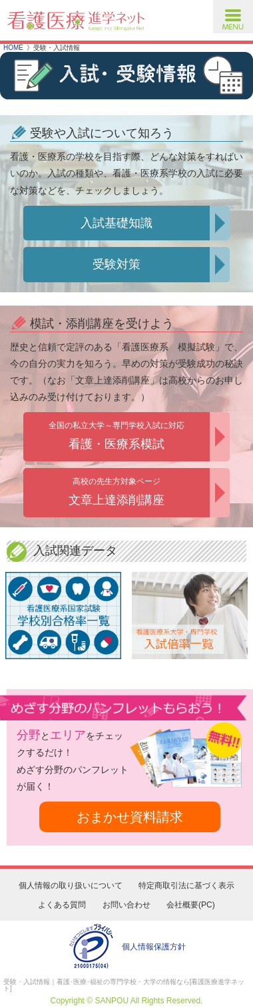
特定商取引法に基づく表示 (186, 885)
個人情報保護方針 (154, 946)
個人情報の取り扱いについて (71, 885)
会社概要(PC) (190, 904)
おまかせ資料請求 (130, 817)
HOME (13, 47)
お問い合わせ (126, 904)
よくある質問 (62, 904)
